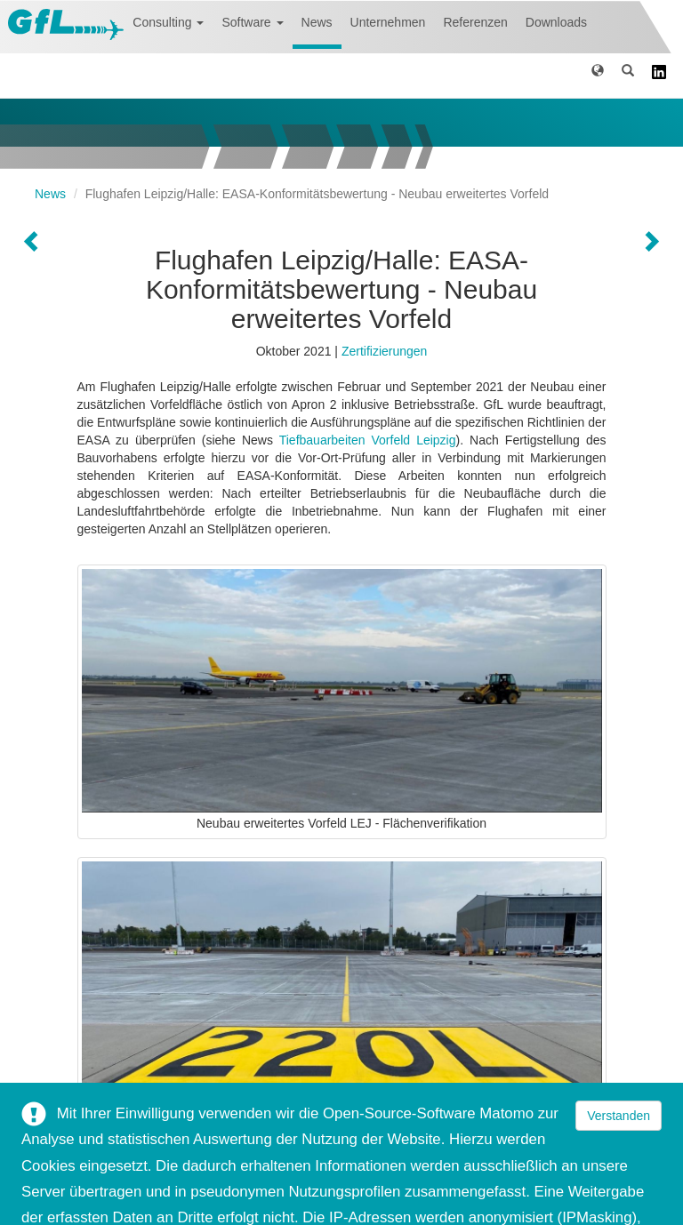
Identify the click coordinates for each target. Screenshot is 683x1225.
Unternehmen (388, 22)
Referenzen (475, 22)
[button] (598, 73)
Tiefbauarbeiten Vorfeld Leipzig (367, 440)
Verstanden (618, 1116)
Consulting (168, 22)
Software (252, 22)
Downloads (556, 22)
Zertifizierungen (385, 351)
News (317, 22)
